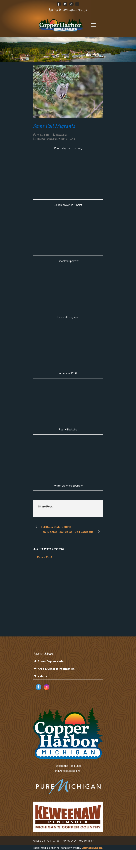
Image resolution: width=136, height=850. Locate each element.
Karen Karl (62, 134)
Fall (55, 138)
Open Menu (94, 24)
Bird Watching (44, 138)
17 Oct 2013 (43, 134)
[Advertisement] (68, 601)
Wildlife (62, 138)
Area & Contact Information (56, 668)
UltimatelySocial (92, 847)
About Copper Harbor (52, 661)
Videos (42, 676)
